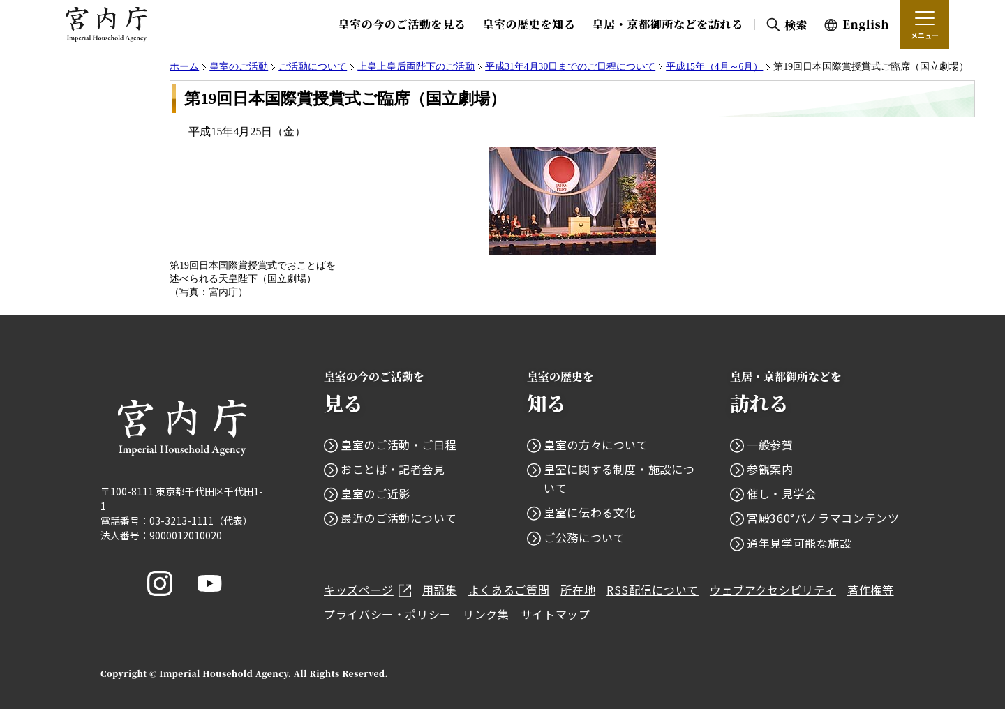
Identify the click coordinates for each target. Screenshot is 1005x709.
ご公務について (584, 537)
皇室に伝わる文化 (590, 512)
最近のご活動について (398, 517)
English (865, 24)
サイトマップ (555, 614)
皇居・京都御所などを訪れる (668, 24)
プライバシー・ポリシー (388, 614)
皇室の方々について (596, 444)
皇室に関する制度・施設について (619, 478)
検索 (795, 25)
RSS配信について (652, 589)
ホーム (184, 66)
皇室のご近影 (375, 493)
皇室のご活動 (238, 66)
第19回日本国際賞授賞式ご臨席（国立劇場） (345, 98)
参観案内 (770, 469)
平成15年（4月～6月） (714, 66)
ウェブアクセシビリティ (773, 589)
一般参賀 (770, 444)
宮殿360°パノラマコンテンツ (823, 517)
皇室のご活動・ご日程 (398, 444)
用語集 (439, 589)
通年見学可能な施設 (799, 543)
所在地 (577, 589)
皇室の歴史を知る (528, 24)
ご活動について (312, 66)
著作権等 (870, 589)
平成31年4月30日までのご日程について (570, 66)
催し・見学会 (782, 493)
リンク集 (486, 614)
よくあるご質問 (508, 589)
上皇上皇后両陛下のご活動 (416, 66)
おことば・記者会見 (393, 469)
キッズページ (367, 589)
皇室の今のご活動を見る (402, 24)
